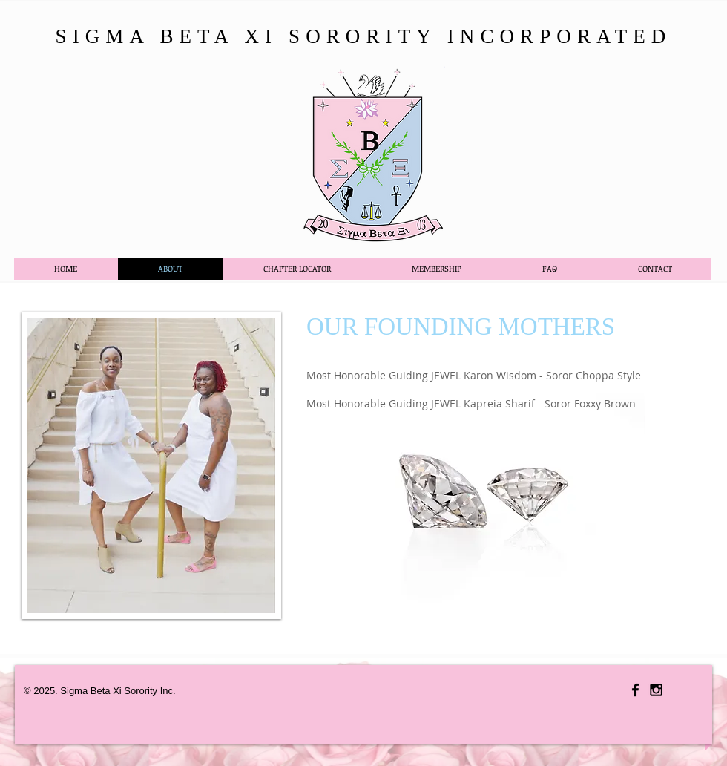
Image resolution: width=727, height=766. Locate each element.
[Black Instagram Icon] (656, 689)
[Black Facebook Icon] (635, 689)
